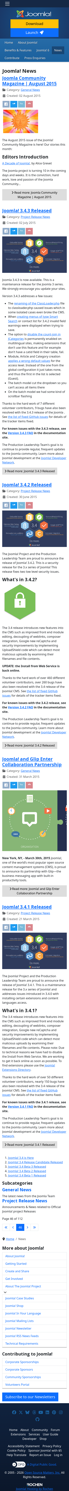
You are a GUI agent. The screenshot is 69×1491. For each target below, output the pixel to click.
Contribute (12, 58)
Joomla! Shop (14, 1306)
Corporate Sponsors (19, 1369)
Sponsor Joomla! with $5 (45, 1450)
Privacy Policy (52, 1446)
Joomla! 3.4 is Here (21, 1158)
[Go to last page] (34, 1227)
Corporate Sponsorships (22, 1362)
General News (30, 90)
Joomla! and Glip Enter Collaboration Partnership (32, 761)
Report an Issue (40, 1455)
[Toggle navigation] (7, 3)
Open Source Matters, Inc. (42, 1473)
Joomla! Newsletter (18, 1328)
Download (34, 23)
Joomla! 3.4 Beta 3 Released (27, 1167)
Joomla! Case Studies (19, 1298)
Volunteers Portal (17, 1385)
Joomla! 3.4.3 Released (27, 210)
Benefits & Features (18, 50)
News (58, 50)
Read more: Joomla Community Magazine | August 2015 (34, 195)
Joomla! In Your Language (23, 1313)
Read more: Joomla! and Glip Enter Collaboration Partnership (35, 891)
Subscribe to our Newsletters (30, 1396)
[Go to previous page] (13, 1227)
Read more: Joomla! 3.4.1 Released (30, 1145)
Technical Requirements (21, 1344)
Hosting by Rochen (34, 1489)
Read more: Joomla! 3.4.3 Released (30, 471)
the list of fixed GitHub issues (28, 417)
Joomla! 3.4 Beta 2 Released (27, 1171)
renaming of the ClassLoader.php (37, 303)
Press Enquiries (35, 58)
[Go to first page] (6, 1227)
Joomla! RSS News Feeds (22, 1336)
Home (9, 43)
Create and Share (17, 1271)
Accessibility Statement (24, 1446)
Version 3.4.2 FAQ (20, 707)
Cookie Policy (16, 1450)
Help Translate (16, 1455)
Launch (34, 32)
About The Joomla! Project (23, 1286)
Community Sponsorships (23, 1377)
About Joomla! (28, 43)
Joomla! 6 (42, 50)
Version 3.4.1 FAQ (20, 1107)
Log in (58, 1455)
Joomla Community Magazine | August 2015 (29, 80)
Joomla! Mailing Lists (19, 1321)
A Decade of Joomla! (16, 163)
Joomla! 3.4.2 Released (27, 485)
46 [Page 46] (20, 1227)
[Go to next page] (27, 1227)
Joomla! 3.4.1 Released (27, 907)
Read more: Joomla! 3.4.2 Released (30, 745)
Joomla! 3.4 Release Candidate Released (35, 1162)
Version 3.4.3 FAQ (20, 433)
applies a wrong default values (29, 361)
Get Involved (14, 1279)
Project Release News (35, 217)
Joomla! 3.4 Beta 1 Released (27, 1175)
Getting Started (15, 1264)
